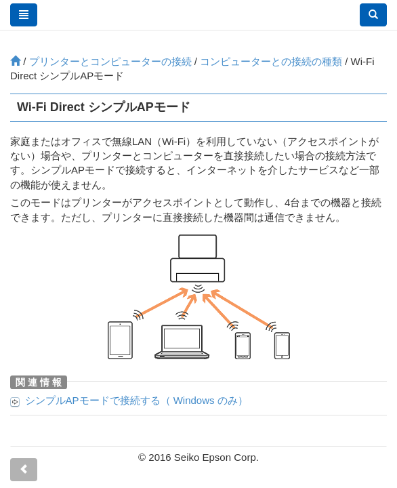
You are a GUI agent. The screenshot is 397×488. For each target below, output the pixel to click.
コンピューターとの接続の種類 (271, 61)
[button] (373, 14)
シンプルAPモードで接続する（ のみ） (136, 400)
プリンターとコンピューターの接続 (110, 61)
